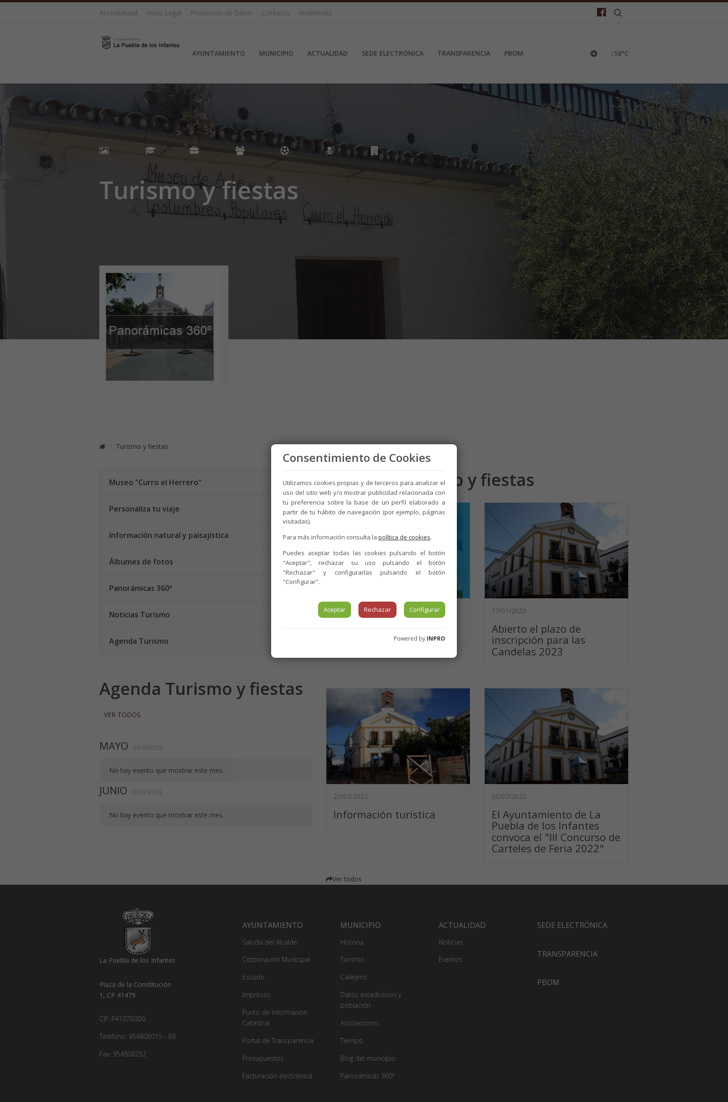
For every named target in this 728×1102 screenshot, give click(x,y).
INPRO (436, 638)
